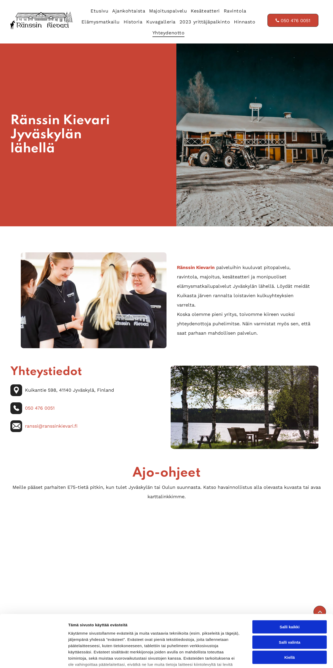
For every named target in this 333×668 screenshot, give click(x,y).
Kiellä (289, 618)
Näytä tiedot (278, 657)
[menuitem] (97, 9)
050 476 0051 (40, 408)
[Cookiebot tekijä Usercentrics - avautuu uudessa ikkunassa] (33, 658)
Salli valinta (289, 603)
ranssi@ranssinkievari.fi (51, 426)
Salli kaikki (290, 587)
